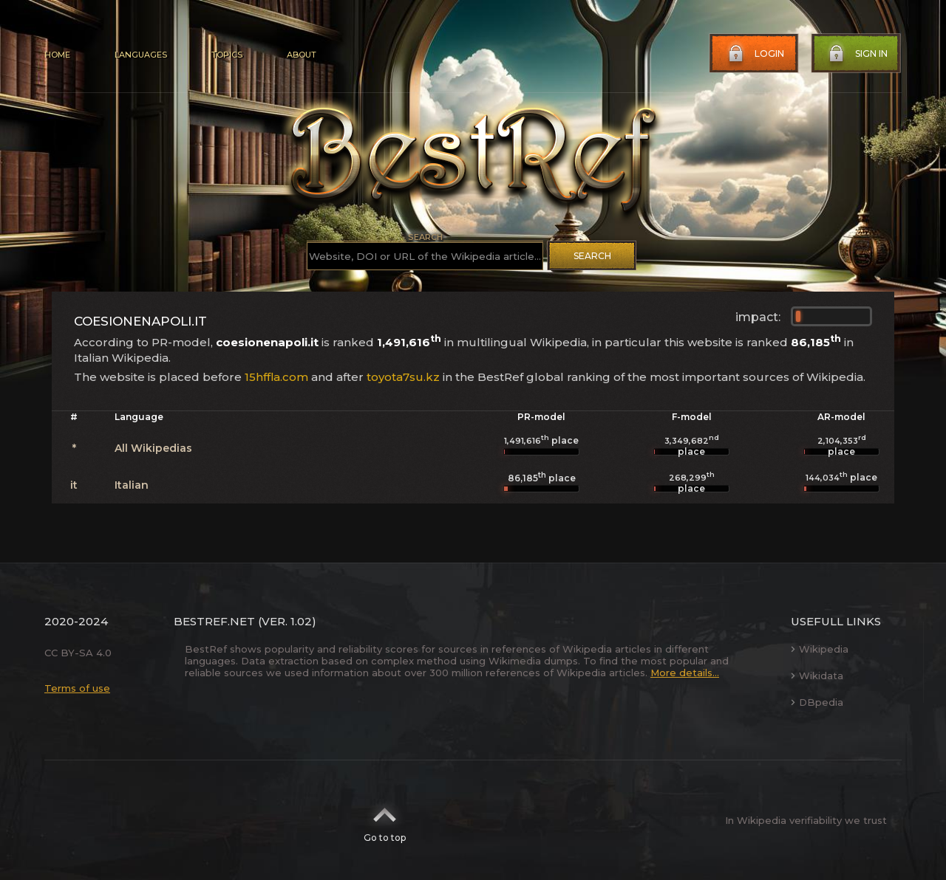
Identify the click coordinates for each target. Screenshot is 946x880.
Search (592, 255)
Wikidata (817, 675)
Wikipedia (819, 649)
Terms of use (77, 688)
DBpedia (817, 702)
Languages (141, 54)
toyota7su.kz (403, 377)
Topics (226, 54)
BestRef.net (214, 621)
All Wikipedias (153, 448)
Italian (132, 485)
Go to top (384, 820)
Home (57, 54)
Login (754, 54)
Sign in (857, 54)
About (301, 54)
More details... (684, 672)
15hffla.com (276, 377)
